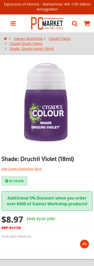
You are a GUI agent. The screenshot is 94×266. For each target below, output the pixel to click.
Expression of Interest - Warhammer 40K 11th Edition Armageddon (47, 7)
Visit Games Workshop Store (22, 169)
